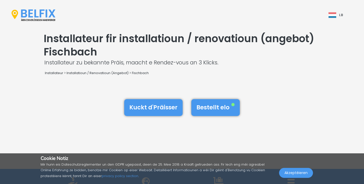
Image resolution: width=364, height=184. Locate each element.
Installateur (54, 73)
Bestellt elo (215, 107)
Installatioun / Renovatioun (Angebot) (98, 73)
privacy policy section (120, 176)
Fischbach (140, 73)
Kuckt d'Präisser (153, 107)
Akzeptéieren (296, 172)
